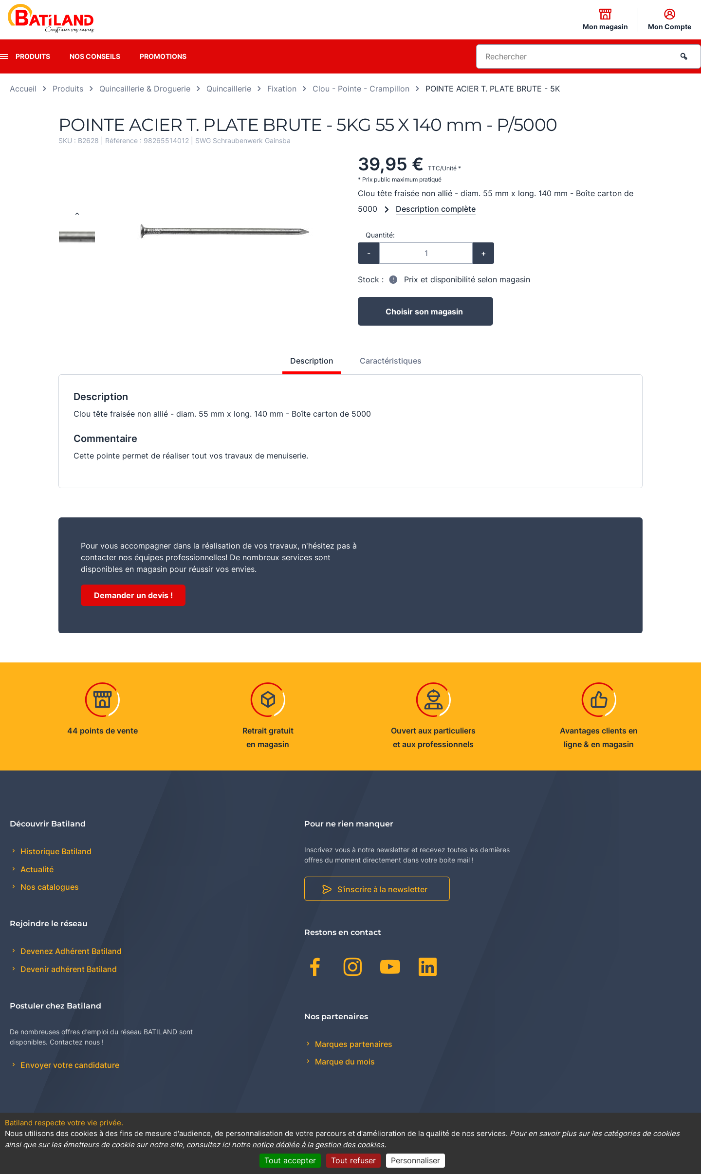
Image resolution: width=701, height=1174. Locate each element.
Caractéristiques (391, 361)
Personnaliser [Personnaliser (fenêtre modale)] (415, 1160)
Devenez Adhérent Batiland (70, 951)
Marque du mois (344, 1061)
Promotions (163, 56)
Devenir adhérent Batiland (67, 969)
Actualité (36, 869)
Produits (33, 56)
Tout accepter (290, 1160)
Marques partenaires (352, 1044)
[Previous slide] (77, 214)
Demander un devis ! (133, 595)
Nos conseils (95, 56)
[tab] (306, 364)
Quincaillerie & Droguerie (144, 88)
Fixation (281, 88)
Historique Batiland (55, 851)
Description (311, 361)
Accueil (23, 88)
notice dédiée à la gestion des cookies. (319, 1144)
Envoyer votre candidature (68, 1065)
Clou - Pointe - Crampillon (361, 88)
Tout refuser (353, 1160)
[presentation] (4, 56)
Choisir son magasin (424, 311)
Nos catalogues (48, 887)
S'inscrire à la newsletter (382, 889)
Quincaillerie (228, 88)
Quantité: (380, 235)
